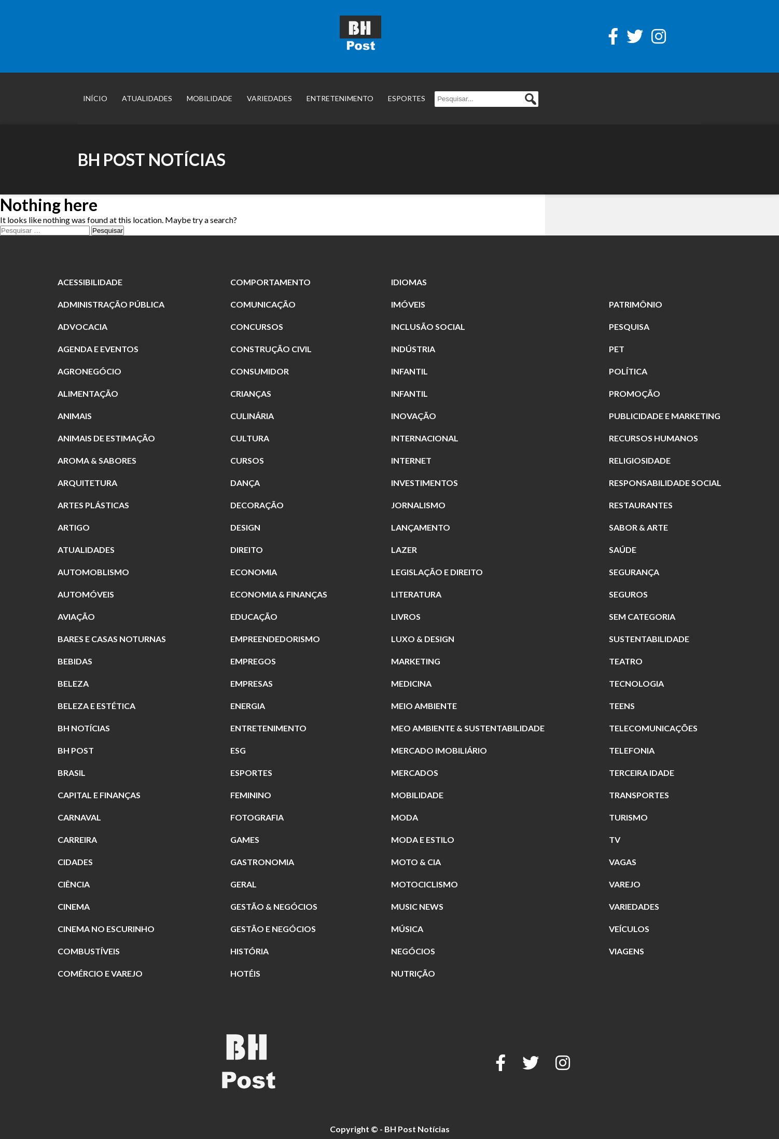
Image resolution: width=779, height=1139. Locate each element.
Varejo (625, 884)
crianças (250, 393)
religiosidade (640, 460)
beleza (73, 683)
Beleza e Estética (96, 706)
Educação (253, 616)
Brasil (72, 772)
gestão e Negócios (273, 929)
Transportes (639, 795)
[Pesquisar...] (486, 99)
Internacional (424, 438)
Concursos (256, 326)
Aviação (76, 616)
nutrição (413, 973)
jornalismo (418, 505)
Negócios (413, 951)
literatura (416, 594)
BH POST (76, 750)
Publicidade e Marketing (664, 416)
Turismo (628, 817)
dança (245, 483)
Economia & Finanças (278, 594)
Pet (616, 349)
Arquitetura (87, 483)
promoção (634, 393)
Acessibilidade (90, 282)
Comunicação (263, 304)
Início (95, 98)
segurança (634, 572)
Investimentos (424, 483)
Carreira (77, 839)
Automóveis (86, 594)
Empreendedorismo (275, 639)
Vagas (622, 862)
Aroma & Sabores (97, 460)
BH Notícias (84, 728)
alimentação (88, 393)
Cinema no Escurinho (106, 929)
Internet (411, 460)
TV (614, 839)
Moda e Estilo (422, 839)
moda (404, 817)
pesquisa (629, 326)
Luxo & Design (422, 639)
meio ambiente (424, 706)
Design (245, 527)
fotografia (257, 817)
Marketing (415, 661)
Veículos (629, 929)
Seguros (628, 594)
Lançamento (420, 527)
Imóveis (408, 304)
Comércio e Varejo (100, 973)
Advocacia (82, 326)
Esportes (406, 98)
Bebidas (75, 661)
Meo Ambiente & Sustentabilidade (468, 728)
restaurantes (641, 505)
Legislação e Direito (437, 572)
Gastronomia (262, 862)
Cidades (75, 862)
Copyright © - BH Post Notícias (390, 1129)
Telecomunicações (653, 728)
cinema (74, 906)
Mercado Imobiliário (439, 750)
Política (628, 371)
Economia (253, 572)
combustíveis (89, 951)
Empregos (253, 661)
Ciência (74, 884)
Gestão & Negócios (273, 906)
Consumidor (259, 371)
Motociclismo (424, 884)
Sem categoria (642, 616)
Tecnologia (636, 683)
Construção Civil (271, 349)
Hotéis (245, 973)
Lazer (404, 549)
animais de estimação (106, 438)
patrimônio (635, 304)
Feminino (250, 795)
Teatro (626, 661)
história (249, 951)
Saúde (622, 549)
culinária (252, 416)
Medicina (411, 683)
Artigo (74, 527)
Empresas (251, 683)
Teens (622, 706)
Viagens (626, 951)
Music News (417, 906)
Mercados (414, 772)
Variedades (269, 98)
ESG (238, 750)
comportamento (270, 282)
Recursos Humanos (653, 438)
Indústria (413, 349)
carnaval (79, 817)
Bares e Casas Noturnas (112, 639)
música (407, 929)
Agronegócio (89, 371)
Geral (243, 884)
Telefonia (632, 750)
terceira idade (641, 772)
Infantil (409, 371)
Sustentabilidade (649, 639)
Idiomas (409, 282)
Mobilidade (209, 98)
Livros (406, 616)
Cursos (247, 460)
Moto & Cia (416, 862)
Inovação (413, 416)
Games (244, 839)
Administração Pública (111, 304)
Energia (247, 706)
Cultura (249, 438)
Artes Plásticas (93, 505)
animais (75, 416)
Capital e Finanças (99, 795)
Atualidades (147, 98)
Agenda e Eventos (98, 349)
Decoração (257, 505)
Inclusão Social (428, 326)
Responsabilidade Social (665, 483)
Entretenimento (340, 98)
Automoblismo (93, 572)
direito (246, 549)
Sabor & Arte (638, 527)
